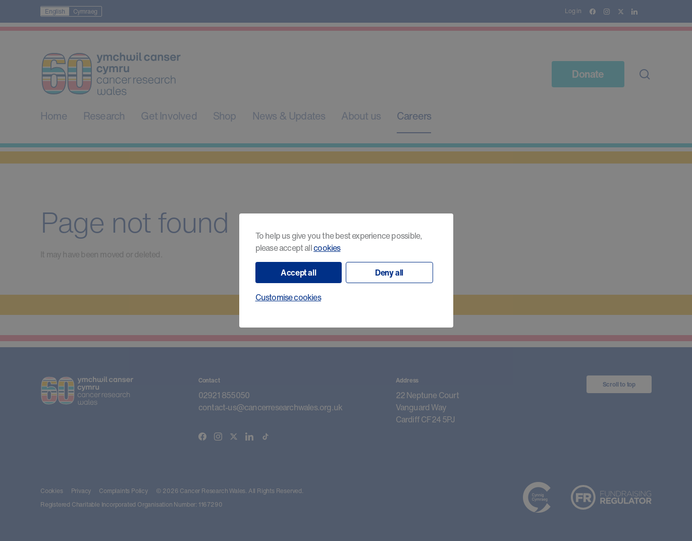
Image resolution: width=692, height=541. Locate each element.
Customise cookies (288, 297)
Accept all (298, 272)
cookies (326, 248)
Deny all (389, 272)
